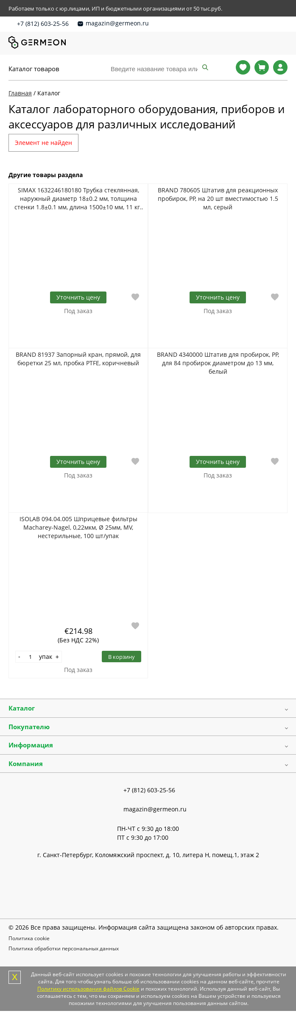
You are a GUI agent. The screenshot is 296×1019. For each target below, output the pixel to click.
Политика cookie (29, 938)
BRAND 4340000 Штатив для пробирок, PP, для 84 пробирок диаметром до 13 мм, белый (218, 362)
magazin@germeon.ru (117, 23)
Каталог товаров (33, 68)
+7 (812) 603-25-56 (43, 23)
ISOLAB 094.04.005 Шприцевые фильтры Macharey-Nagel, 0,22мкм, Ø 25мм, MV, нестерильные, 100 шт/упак (78, 527)
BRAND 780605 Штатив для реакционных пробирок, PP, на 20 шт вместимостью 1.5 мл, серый (218, 198)
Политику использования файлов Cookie (88, 988)
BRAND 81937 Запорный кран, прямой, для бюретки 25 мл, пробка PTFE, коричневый (78, 358)
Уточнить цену (78, 297)
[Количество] (30, 656)
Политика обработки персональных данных (63, 948)
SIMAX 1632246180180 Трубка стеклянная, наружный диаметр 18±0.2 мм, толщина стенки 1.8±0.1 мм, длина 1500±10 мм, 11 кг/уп (78, 198)
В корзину (121, 657)
